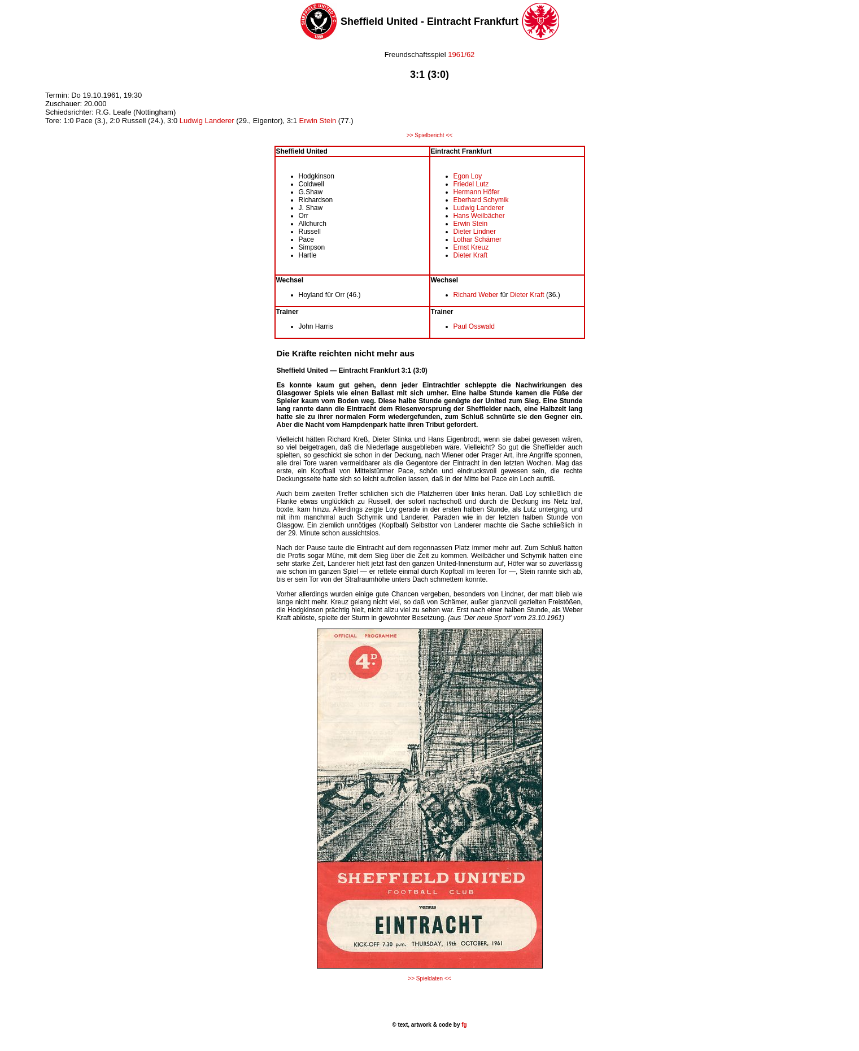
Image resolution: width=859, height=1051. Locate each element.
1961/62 (460, 54)
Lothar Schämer (478, 239)
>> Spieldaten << (429, 978)
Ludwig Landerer (207, 120)
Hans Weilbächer (479, 216)
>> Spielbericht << (429, 135)
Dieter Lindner (475, 232)
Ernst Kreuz (471, 247)
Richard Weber (476, 295)
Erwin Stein (318, 120)
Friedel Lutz (471, 184)
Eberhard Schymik (481, 200)
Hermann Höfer (477, 192)
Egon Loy (468, 176)
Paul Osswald (474, 326)
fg (463, 1025)
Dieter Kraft (471, 255)
